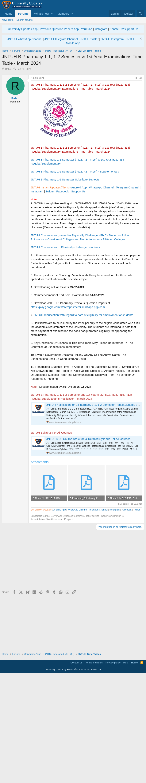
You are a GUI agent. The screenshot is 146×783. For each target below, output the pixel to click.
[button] (52, 13)
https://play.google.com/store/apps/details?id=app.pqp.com (68, 360)
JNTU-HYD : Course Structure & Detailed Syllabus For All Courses (88, 492)
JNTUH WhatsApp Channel (24, 39)
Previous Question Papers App (59, 29)
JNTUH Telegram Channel (61, 39)
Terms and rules (94, 770)
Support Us (78, 244)
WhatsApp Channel (101, 240)
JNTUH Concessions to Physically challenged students (65, 300)
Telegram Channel (127, 240)
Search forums (25, 19)
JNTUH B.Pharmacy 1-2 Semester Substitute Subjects (65, 232)
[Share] (135, 131)
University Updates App (23, 29)
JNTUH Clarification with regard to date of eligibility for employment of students (83, 368)
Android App (79, 240)
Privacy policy (113, 770)
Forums (23, 13)
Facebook (62, 244)
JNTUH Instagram (112, 39)
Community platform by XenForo (73, 778)
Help (126, 770)
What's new (41, 13)
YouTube (86, 29)
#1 (141, 131)
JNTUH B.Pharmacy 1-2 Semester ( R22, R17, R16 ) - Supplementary (75, 224)
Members (63, 13)
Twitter (50, 244)
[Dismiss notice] (140, 39)
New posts (7, 19)
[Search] (140, 13)
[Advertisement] (73, 99)
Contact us (76, 770)
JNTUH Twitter (89, 39)
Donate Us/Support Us (124, 29)
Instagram (100, 29)
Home (8, 13)
